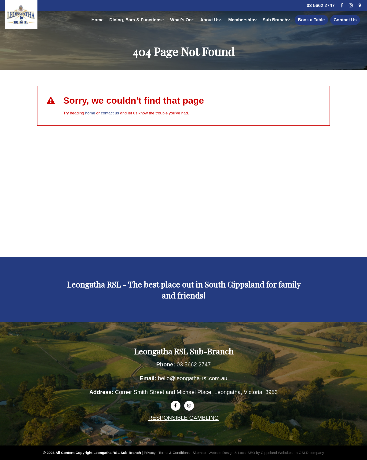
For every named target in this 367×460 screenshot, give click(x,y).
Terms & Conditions (174, 453)
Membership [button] (242, 19)
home (90, 113)
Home (97, 19)
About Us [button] (211, 19)
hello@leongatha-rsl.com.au (193, 378)
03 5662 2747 (320, 5)
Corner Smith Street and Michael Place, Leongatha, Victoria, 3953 (196, 392)
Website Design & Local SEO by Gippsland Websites (251, 453)
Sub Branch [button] (276, 19)
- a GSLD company (309, 453)
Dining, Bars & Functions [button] (136, 19)
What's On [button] (182, 19)
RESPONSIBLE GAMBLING (183, 418)
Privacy (150, 453)
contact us (110, 113)
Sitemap (199, 453)
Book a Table (311, 19)
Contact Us (345, 19)
